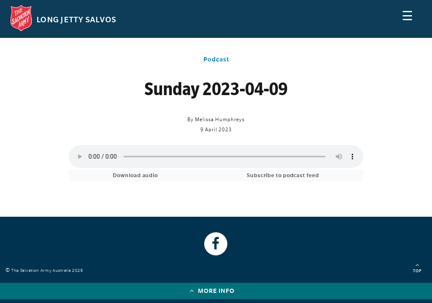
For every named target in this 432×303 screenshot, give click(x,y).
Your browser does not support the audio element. (216, 156)
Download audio (135, 175)
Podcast (216, 59)
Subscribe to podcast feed (283, 175)
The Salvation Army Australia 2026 (48, 270)
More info (212, 290)
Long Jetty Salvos (76, 20)
